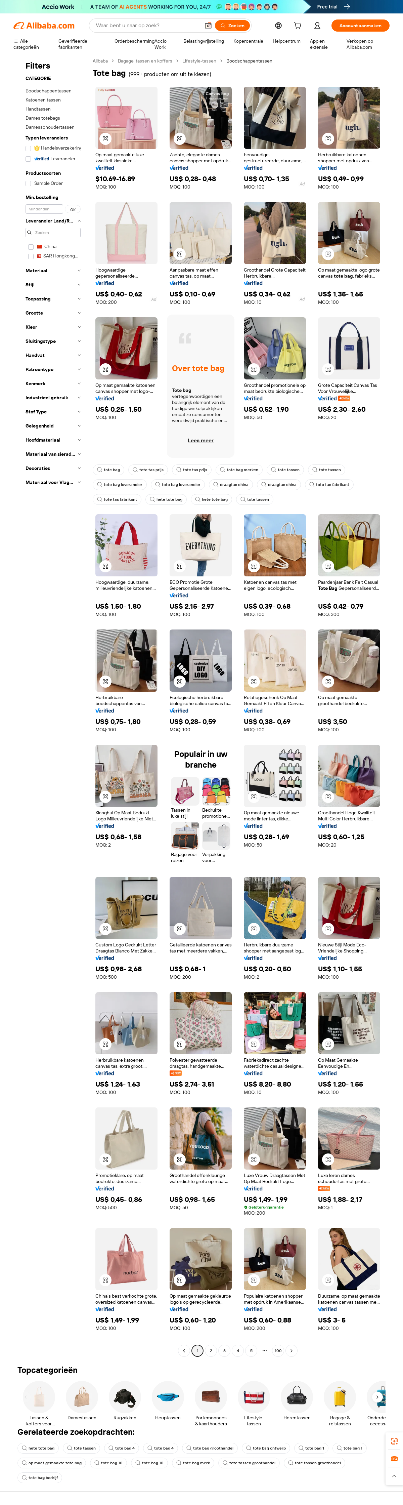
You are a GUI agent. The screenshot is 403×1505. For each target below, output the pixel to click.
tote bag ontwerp (266, 1448)
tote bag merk (193, 1463)
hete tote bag (166, 499)
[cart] (299, 26)
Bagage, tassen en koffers (145, 61)
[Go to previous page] (184, 1351)
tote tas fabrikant (329, 484)
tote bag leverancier (119, 484)
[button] (208, 26)
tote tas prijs (148, 470)
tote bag (108, 470)
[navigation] (51, 706)
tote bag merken (239, 470)
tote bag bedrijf (40, 1477)
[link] (394, 1441)
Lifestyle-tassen (199, 61)
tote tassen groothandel (249, 1463)
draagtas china (231, 484)
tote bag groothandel (209, 1448)
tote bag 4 (121, 1448)
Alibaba (100, 61)
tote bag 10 (108, 1463)
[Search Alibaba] (147, 25)
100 (278, 1350)
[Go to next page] (291, 1351)
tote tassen (285, 470)
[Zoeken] (232, 25)
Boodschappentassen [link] (249, 61)
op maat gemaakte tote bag (52, 1463)
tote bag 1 (311, 1448)
